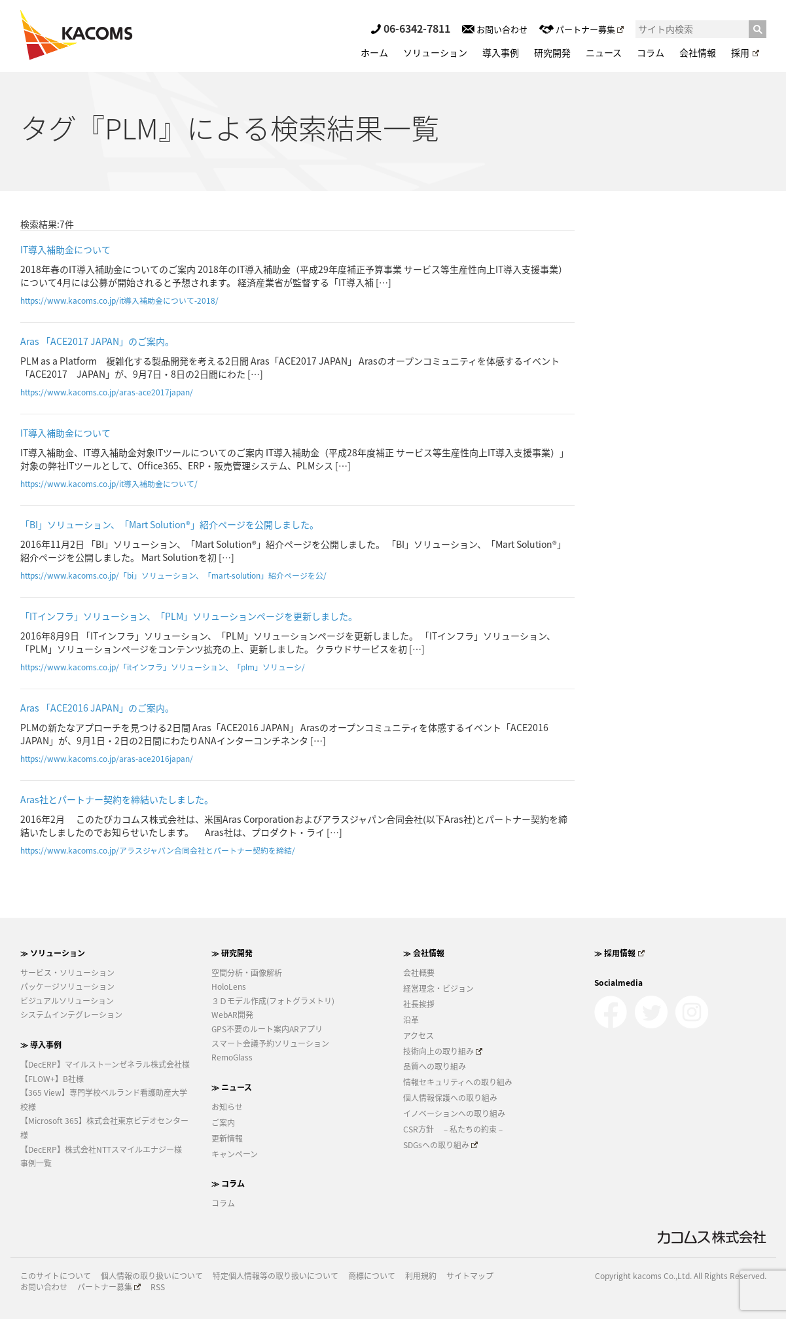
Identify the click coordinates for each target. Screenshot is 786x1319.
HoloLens (228, 986)
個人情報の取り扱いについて (152, 1276)
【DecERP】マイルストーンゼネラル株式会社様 (105, 1064)
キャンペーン (234, 1154)
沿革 (411, 1020)
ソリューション (435, 52)
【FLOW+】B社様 (52, 1079)
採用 (745, 52)
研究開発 (552, 52)
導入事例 (500, 52)
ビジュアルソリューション (67, 1001)
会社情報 (697, 52)
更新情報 (227, 1138)
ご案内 (223, 1123)
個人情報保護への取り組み (450, 1098)
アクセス (418, 1035)
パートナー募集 (581, 29)
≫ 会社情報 (423, 953)
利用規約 (421, 1276)
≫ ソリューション (52, 953)
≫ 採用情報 (619, 953)
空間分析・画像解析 (246, 973)
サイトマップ (469, 1276)
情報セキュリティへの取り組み (457, 1082)
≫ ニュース (231, 1087)
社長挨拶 (419, 1004)
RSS (158, 1287)
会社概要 (419, 973)
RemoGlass (232, 1057)
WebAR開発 (232, 1015)
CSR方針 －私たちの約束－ (454, 1129)
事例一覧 (36, 1163)
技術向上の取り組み (443, 1051)
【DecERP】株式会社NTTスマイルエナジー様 (101, 1149)
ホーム (374, 52)
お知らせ (227, 1107)
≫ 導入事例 (41, 1045)
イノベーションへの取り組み (454, 1113)
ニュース (604, 52)
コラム (650, 52)
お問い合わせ (494, 29)
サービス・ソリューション (67, 973)
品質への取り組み (434, 1066)
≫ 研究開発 (232, 953)
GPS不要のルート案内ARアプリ (267, 1029)
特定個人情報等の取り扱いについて (275, 1276)
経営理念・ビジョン (438, 988)
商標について (371, 1276)
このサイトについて (55, 1276)
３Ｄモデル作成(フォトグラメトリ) (272, 1001)
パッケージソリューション (67, 986)
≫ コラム (228, 1183)
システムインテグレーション (71, 1015)
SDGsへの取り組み (440, 1145)
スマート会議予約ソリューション (270, 1043)
